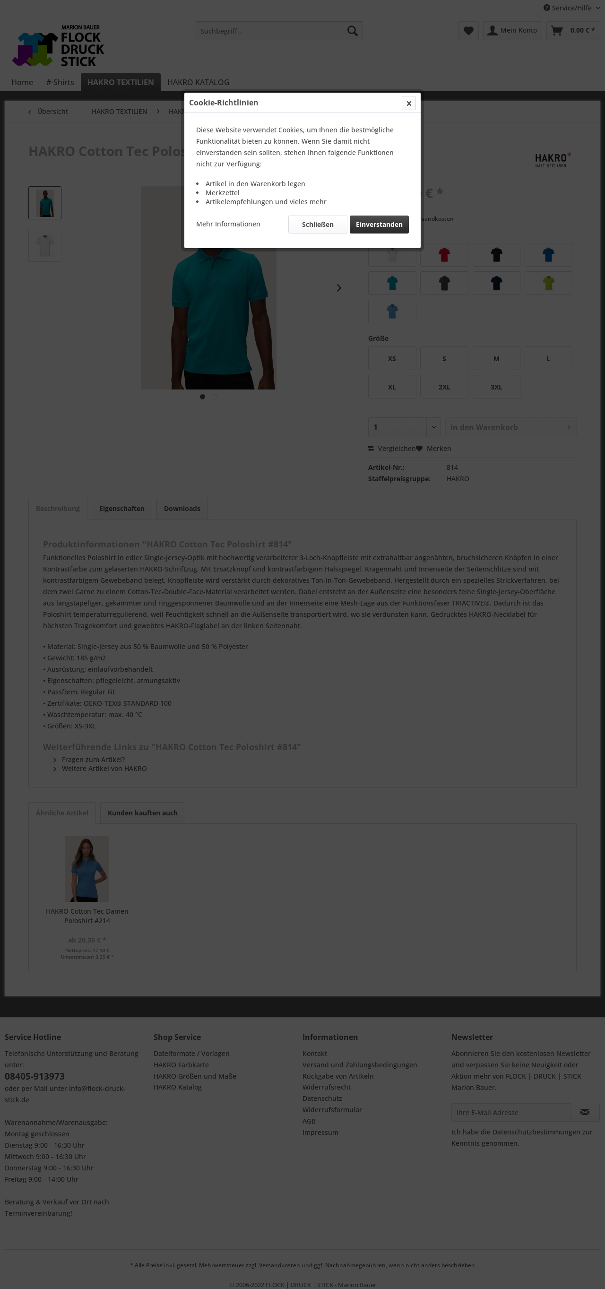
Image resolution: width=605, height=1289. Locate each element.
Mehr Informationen (228, 223)
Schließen (318, 224)
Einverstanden (379, 224)
